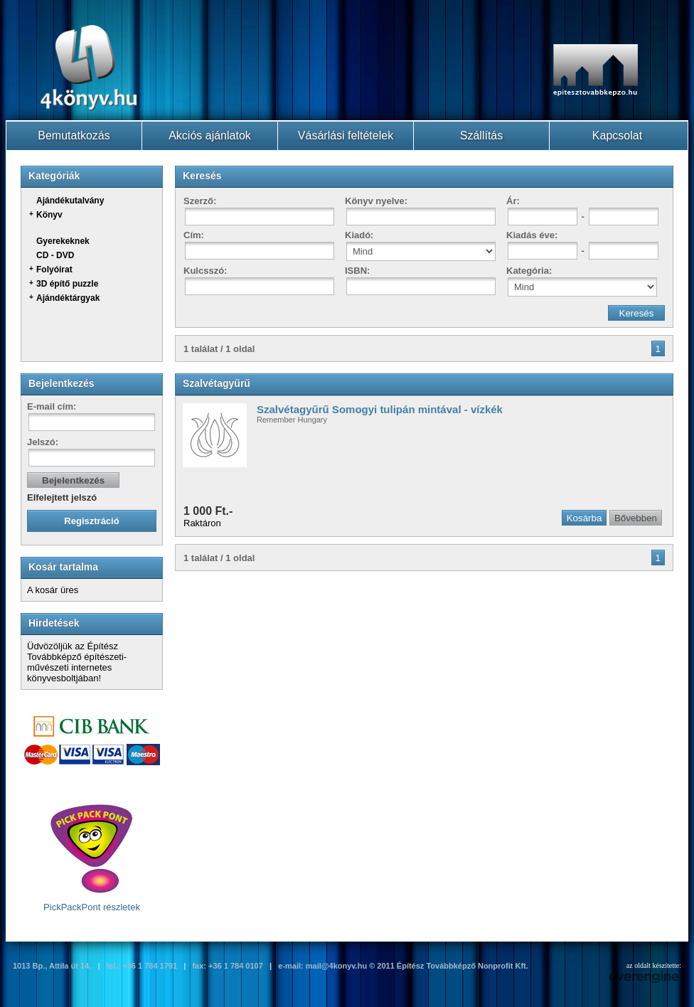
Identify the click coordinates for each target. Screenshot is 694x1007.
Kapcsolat (617, 135)
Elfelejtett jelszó (62, 497)
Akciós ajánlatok (210, 135)
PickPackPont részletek (92, 857)
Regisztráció (91, 521)
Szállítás (481, 135)
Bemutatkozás (74, 135)
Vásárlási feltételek (345, 135)
